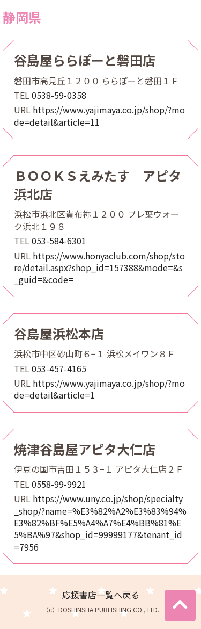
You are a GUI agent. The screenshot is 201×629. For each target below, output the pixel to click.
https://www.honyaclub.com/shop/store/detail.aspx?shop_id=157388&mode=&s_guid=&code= (99, 267)
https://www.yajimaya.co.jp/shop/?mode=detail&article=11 (99, 115)
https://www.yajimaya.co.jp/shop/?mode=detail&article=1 (99, 389)
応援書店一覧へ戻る (100, 594)
